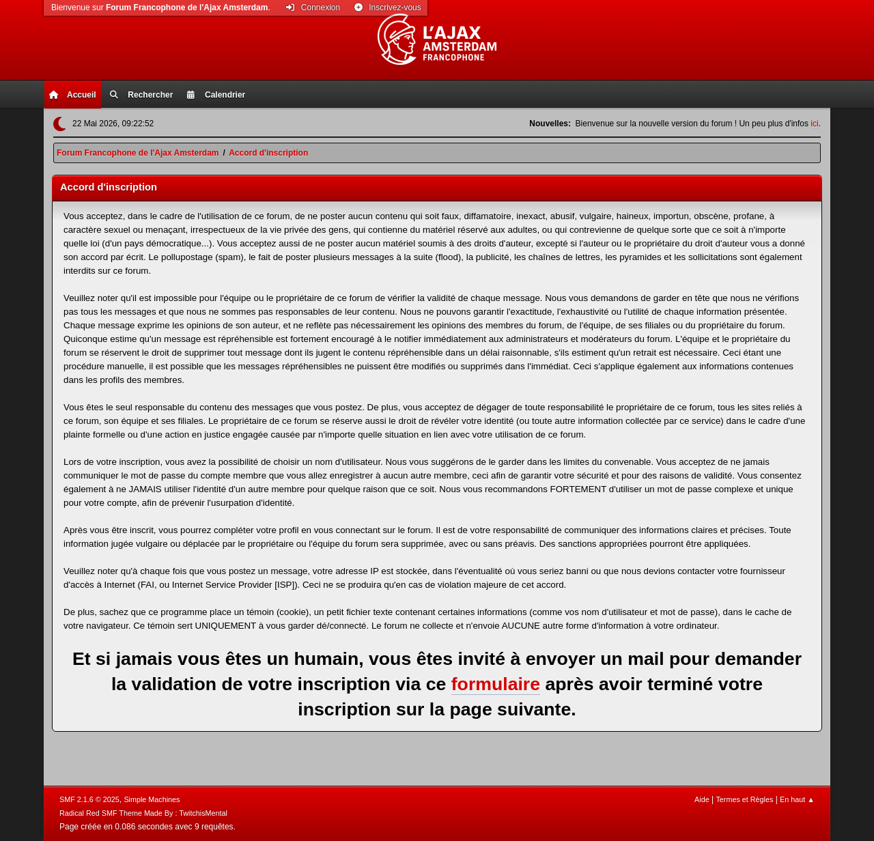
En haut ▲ (797, 799)
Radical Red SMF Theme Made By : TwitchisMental (143, 813)
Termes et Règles (744, 799)
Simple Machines (152, 799)
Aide (701, 799)
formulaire (495, 684)
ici (814, 123)
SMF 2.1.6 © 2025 (89, 799)
